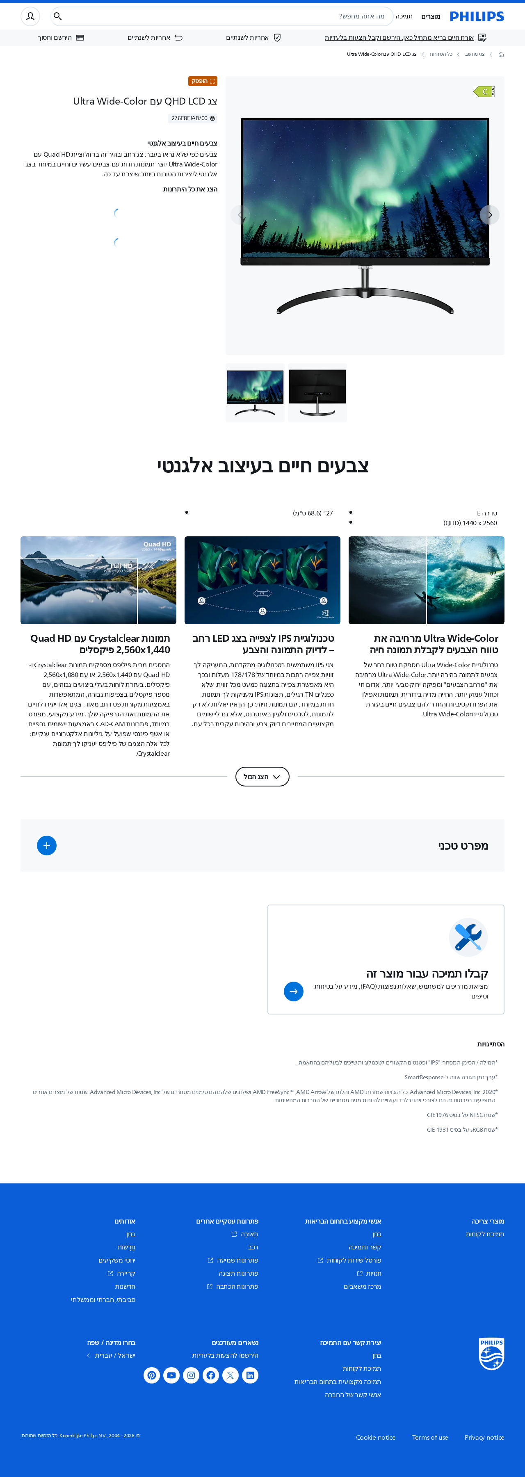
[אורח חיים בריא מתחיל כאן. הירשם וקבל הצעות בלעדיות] (406, 38)
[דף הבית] (477, 16)
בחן (376, 1234)
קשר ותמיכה (365, 1247)
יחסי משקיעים (116, 1260)
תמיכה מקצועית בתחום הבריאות (337, 1382)
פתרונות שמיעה (232, 1260)
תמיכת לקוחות (485, 1234)
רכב (253, 1247)
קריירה (121, 1274)
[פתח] (484, 91)
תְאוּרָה (245, 1234)
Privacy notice (484, 1438)
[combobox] (241, 16)
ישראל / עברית (112, 1356)
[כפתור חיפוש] (58, 16)
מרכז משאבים (362, 1287)
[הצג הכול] (262, 776)
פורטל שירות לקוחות (349, 1260)
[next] (490, 215)
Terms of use (430, 1438)
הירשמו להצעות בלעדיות (225, 1356)
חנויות (368, 1274)
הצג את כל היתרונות (190, 189)
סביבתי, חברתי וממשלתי (103, 1300)
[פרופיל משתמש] (30, 16)
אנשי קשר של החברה (353, 1395)
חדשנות (125, 1287)
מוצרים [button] (431, 16)
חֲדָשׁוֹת (127, 1247)
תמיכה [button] (404, 16)
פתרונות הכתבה (232, 1287)
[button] (47, 845)
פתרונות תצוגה (238, 1274)
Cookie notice (376, 1438)
